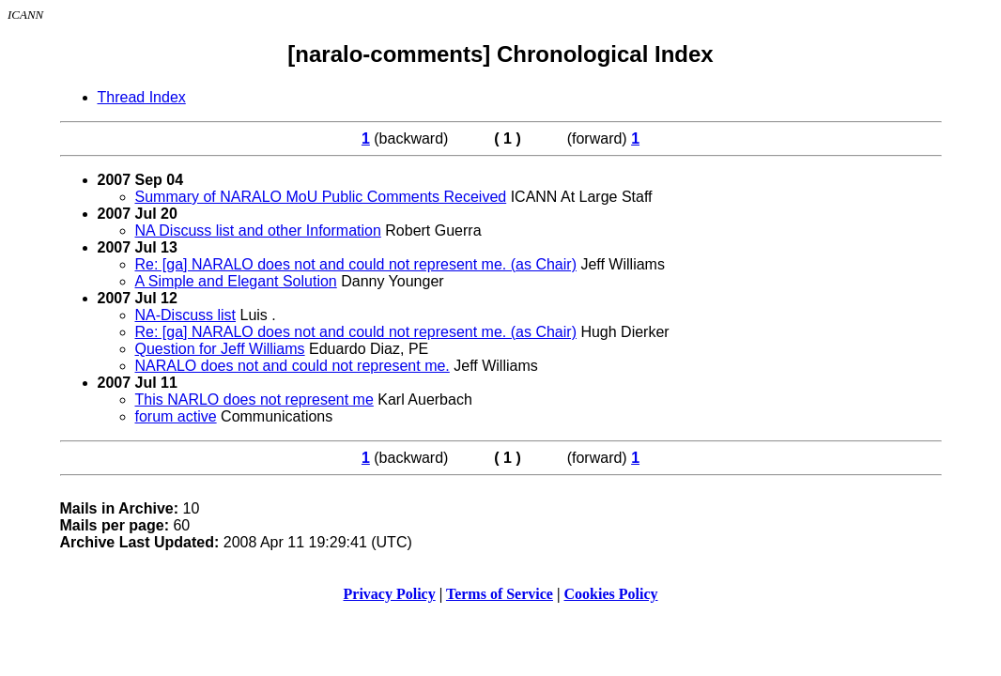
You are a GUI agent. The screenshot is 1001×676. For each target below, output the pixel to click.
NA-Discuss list (186, 315)
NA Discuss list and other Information (258, 230)
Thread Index (142, 97)
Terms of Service (499, 594)
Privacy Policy (390, 594)
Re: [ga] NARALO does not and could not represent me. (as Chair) (356, 264)
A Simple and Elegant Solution (236, 281)
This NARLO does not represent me (254, 399)
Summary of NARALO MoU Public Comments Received (321, 197)
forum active (176, 416)
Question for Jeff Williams (220, 349)
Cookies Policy (611, 594)
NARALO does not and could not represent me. (292, 366)
